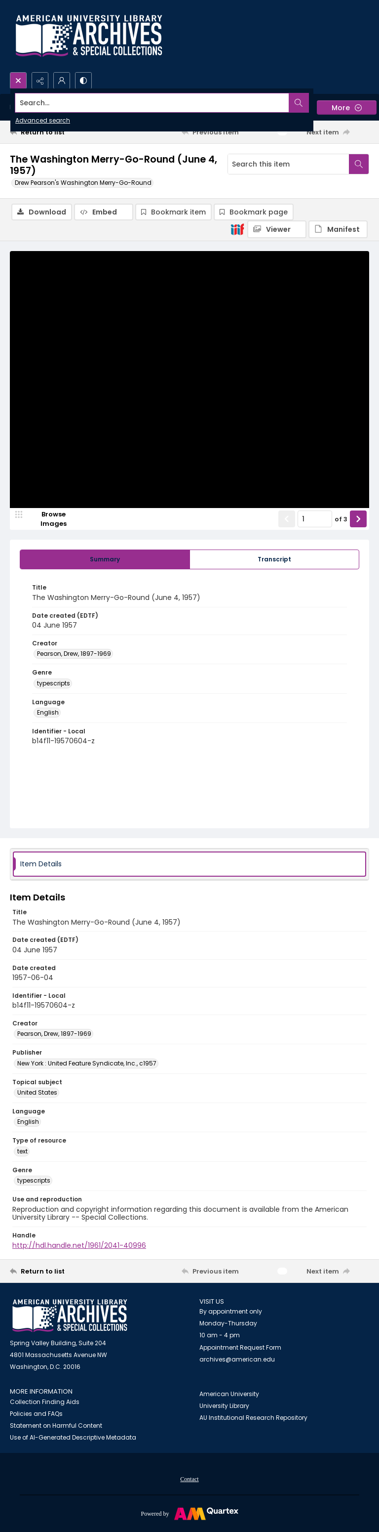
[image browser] (47, 519)
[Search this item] (288, 164)
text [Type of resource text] (22, 1151)
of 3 (341, 519)
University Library (224, 1406)
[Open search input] (18, 80)
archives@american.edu (237, 1359)
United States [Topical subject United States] (37, 1092)
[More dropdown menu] (347, 107)
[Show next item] (358, 519)
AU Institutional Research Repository (253, 1417)
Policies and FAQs (36, 1413)
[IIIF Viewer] (276, 229)
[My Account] (62, 80)
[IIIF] (237, 228)
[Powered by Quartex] (189, 1513)
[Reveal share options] (40, 80)
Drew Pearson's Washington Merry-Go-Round (83, 182)
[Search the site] (152, 102)
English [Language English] (48, 712)
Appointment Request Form (240, 1347)
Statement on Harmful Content (56, 1425)
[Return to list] (57, 132)
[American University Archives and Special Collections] (70, 1316)
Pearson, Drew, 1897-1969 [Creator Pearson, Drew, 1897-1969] (74, 653)
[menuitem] (189, 1479)
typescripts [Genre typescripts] (53, 683)
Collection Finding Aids (44, 1402)
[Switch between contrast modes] (83, 80)
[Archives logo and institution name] (89, 36)
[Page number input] (315, 519)
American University (229, 1394)
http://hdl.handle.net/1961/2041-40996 (79, 1245)
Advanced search (42, 120)
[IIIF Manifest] (338, 229)
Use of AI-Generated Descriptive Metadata (73, 1437)
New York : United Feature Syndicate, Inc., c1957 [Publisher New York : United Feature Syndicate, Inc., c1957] (86, 1063)
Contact (189, 1479)
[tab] (105, 559)
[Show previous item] (286, 519)
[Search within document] (359, 164)
